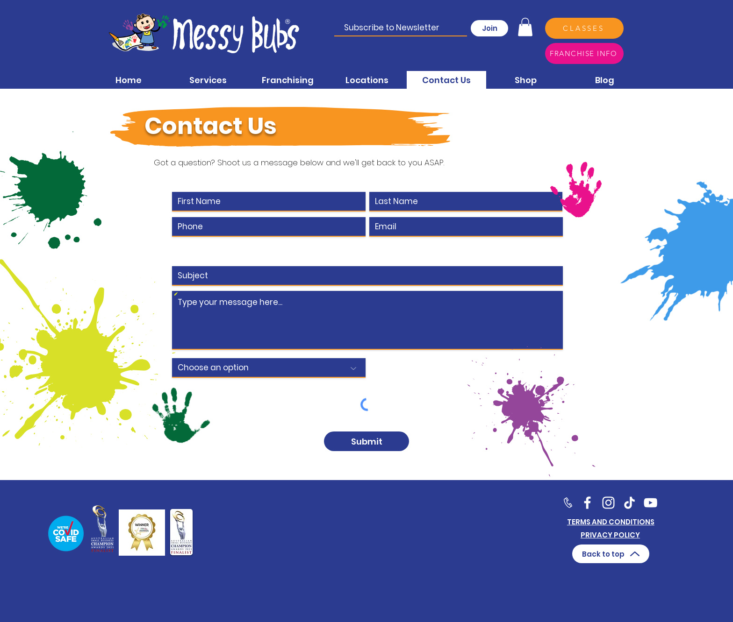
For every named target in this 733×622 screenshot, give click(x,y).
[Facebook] (587, 503)
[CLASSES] (584, 28)
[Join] (489, 28)
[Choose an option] (269, 368)
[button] (525, 27)
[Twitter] (608, 503)
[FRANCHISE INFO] (584, 53)
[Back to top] (610, 553)
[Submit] (366, 441)
